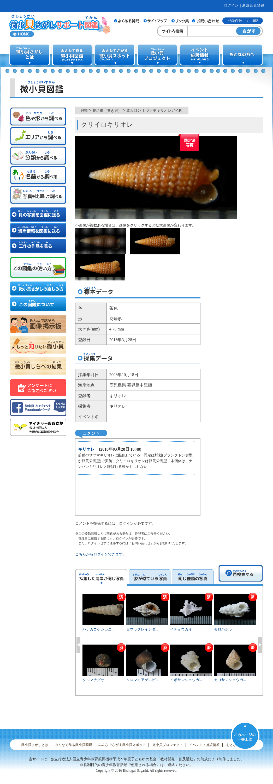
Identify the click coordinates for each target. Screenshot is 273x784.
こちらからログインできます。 (100, 554)
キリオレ (86, 449)
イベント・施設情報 (204, 745)
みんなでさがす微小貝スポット (122, 745)
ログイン (231, 5)
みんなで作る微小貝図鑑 (73, 745)
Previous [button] (78, 645)
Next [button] (260, 645)
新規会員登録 (253, 5)
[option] (169, 644)
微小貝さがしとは (34, 745)
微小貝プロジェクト (167, 745)
